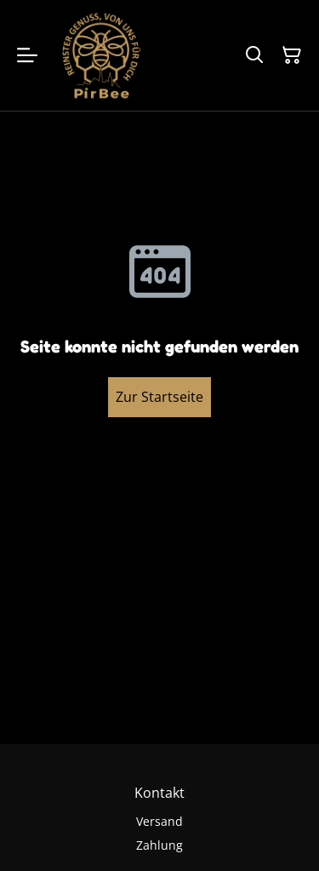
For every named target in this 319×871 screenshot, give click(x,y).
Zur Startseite (159, 396)
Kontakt (159, 792)
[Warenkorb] (291, 55)
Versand (159, 821)
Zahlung (159, 845)
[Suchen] (254, 55)
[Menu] (27, 55)
